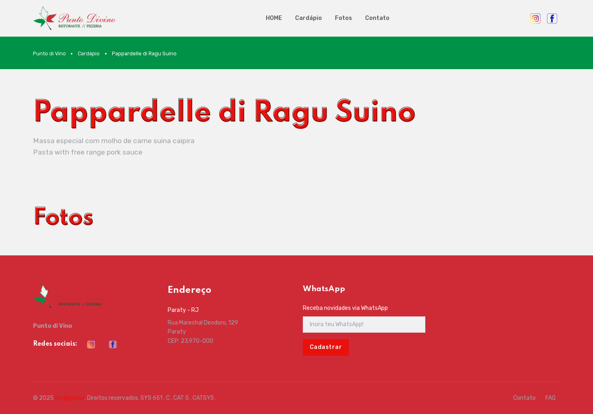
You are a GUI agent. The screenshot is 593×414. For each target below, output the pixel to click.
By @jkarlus (70, 397)
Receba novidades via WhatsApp (345, 308)
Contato (377, 18)
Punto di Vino (49, 53)
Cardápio (308, 18)
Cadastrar (326, 347)
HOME (274, 18)
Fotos (343, 18)
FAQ (550, 397)
